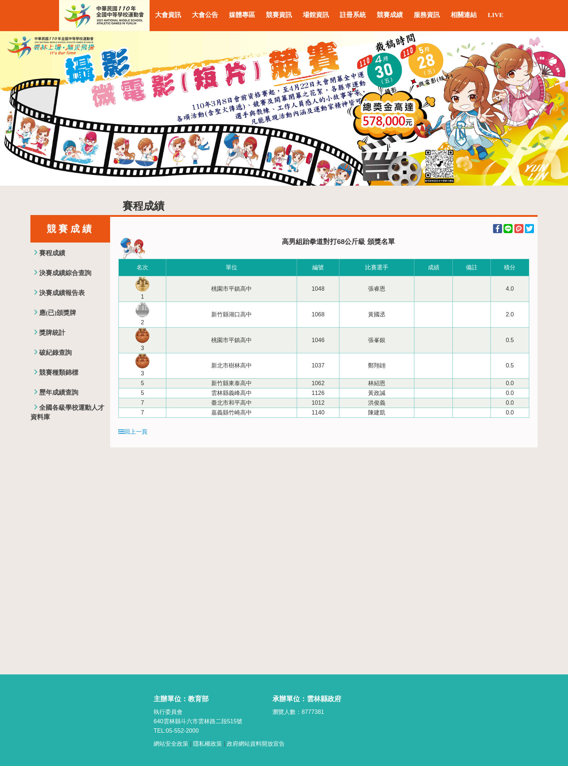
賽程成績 (52, 253)
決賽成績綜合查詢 (65, 273)
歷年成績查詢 (58, 392)
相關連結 (464, 14)
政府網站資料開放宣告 (256, 744)
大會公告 (205, 14)
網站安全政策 (171, 744)
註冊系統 (353, 14)
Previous (12, 108)
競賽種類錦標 (58, 372)
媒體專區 (242, 14)
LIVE (495, 14)
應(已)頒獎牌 (57, 312)
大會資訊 (168, 14)
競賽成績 (390, 14)
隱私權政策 (207, 744)
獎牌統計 (52, 332)
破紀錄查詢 (55, 352)
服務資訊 (427, 14)
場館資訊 (316, 14)
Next (555, 108)
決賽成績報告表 (62, 292)
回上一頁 (132, 432)
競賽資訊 (279, 14)
